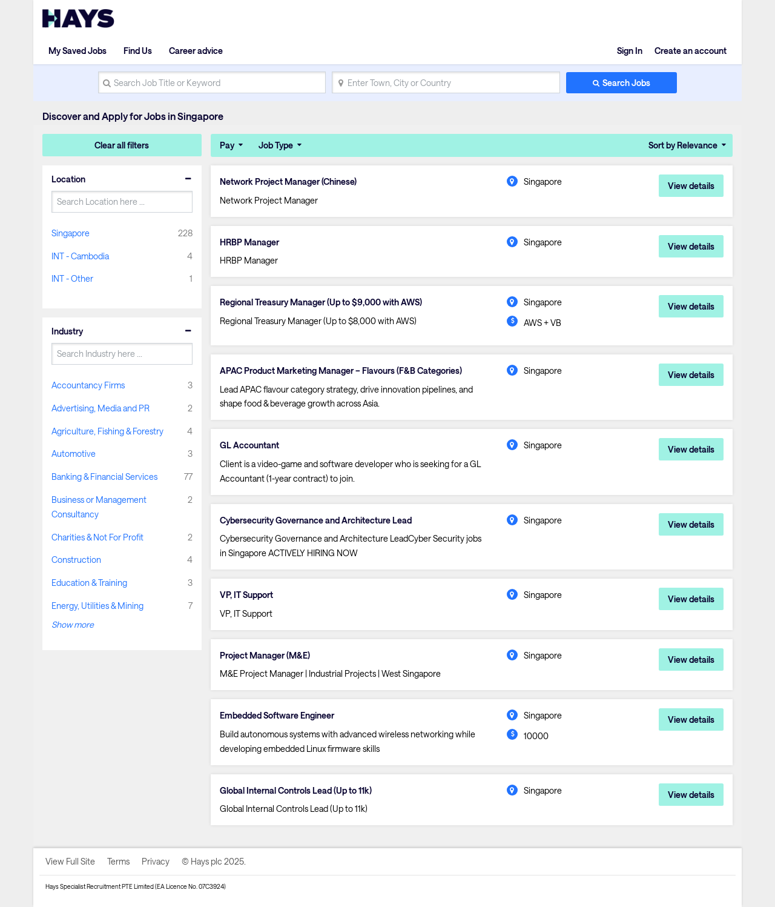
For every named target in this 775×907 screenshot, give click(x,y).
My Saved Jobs (77, 50)
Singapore (70, 233)
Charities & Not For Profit (97, 537)
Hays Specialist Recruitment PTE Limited (99, 886)
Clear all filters (121, 145)
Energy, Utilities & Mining (97, 605)
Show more (72, 624)
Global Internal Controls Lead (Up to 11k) (296, 791)
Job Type (276, 145)
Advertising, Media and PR (100, 408)
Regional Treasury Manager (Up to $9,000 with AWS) (321, 302)
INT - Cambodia (80, 256)
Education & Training (89, 582)
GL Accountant (249, 445)
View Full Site (70, 861)
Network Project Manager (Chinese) (288, 182)
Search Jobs (626, 83)
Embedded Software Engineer (277, 715)
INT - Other (72, 278)
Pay (227, 145)
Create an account (691, 50)
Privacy (156, 861)
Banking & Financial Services (104, 476)
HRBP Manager (249, 242)
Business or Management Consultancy (99, 506)
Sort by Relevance (682, 145)
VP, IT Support (246, 595)
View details (691, 186)
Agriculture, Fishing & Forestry (107, 431)
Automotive (73, 453)
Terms (118, 861)
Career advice (196, 50)
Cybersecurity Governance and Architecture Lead (316, 520)
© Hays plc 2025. (214, 861)
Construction (76, 559)
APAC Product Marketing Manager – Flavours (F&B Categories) (341, 371)
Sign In (629, 50)
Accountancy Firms (88, 385)
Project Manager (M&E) (265, 655)
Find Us (138, 50)
